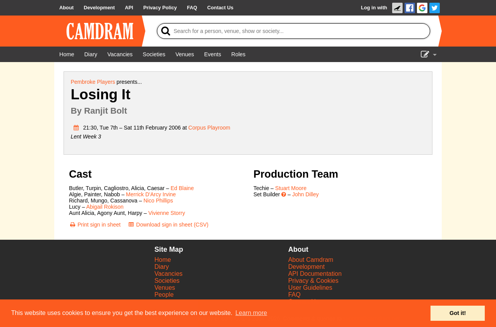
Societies (166, 280)
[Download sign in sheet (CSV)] (167, 224)
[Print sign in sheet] (95, 224)
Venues (164, 287)
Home (162, 259)
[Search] (293, 31)
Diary (161, 266)
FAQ (294, 294)
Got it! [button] (458, 313)
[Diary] (90, 54)
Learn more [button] (251, 313)
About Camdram (311, 259)
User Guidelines (310, 287)
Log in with (374, 7)
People (164, 294)
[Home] (66, 54)
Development (306, 266)
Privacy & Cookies (313, 280)
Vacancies (168, 273)
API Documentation (315, 273)
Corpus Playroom (209, 128)
